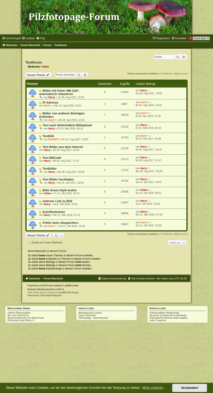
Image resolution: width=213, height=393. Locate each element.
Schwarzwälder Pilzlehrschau (164, 313)
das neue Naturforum (18, 315)
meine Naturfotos (87, 315)
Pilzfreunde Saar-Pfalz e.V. (21, 320)
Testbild (48, 136)
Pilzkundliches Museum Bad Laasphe (169, 318)
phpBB (42, 285)
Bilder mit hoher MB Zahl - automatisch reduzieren (59, 92)
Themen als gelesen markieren (143, 73)
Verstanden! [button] (189, 387)
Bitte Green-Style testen (59, 190)
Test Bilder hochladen (58, 179)
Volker (45, 66)
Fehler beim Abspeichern (60, 222)
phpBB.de (59, 289)
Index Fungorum (158, 320)
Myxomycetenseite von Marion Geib (25, 318)
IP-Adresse (50, 102)
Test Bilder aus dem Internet (62, 147)
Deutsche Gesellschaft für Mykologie (168, 315)
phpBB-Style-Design (69, 292)
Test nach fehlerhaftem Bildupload (67, 125)
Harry (51, 97)
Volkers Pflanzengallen (19, 313)
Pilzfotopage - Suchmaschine (93, 318)
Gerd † (48, 105)
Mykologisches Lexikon (90, 313)
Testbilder (49, 168)
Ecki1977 (53, 139)
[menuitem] (40, 38)
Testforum (33, 62)
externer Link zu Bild (57, 201)
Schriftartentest (53, 212)
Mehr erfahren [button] (152, 387)
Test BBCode (51, 157)
